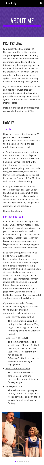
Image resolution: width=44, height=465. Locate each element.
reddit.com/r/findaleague (18, 368)
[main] (22, 21)
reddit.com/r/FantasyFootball (20, 316)
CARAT (17, 71)
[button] (3, 3)
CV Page (32, 111)
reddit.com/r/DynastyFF (17, 338)
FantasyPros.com (14, 386)
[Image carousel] (22, 437)
